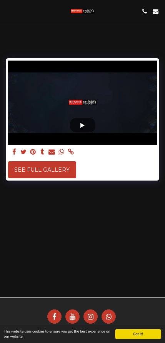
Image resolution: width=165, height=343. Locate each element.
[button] (8, 11)
